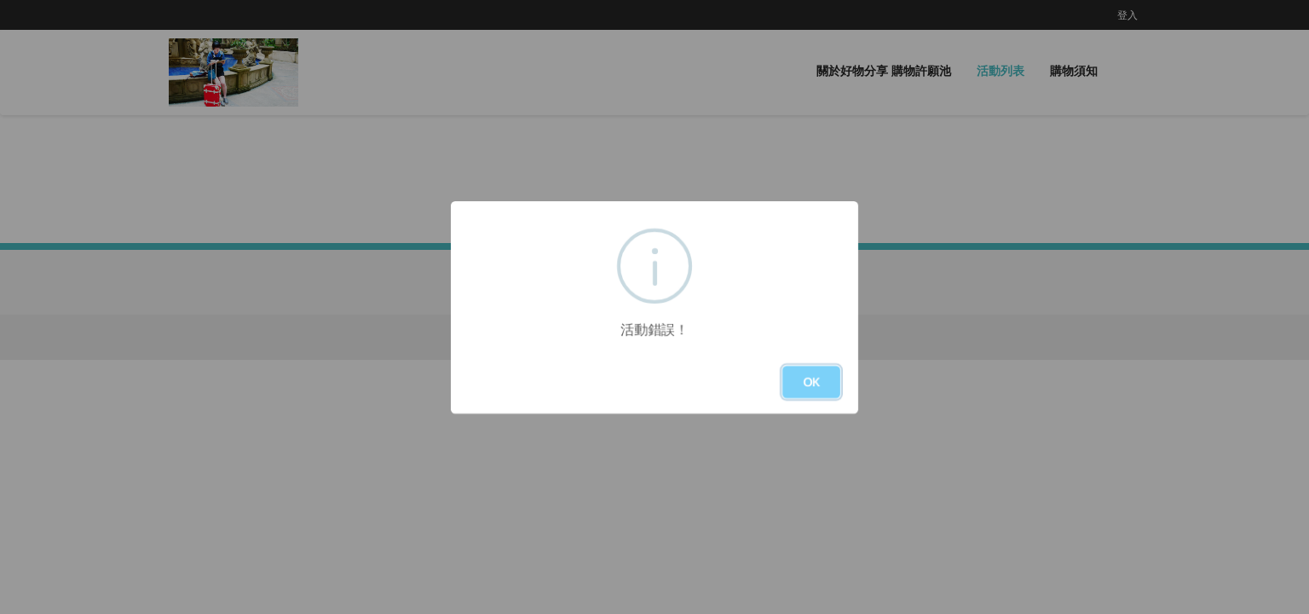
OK (811, 381)
